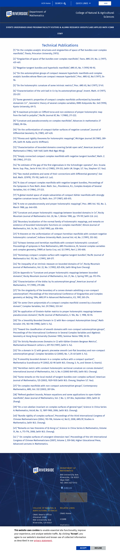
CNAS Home (65, 513)
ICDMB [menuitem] (111, 27)
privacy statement (43, 540)
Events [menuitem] (9, 27)
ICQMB (63, 519)
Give (106, 3)
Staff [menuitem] (60, 33)
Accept (83, 548)
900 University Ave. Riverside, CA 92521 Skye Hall (69, 477)
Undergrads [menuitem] (20, 27)
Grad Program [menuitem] (34, 27)
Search (59, 3)
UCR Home (46, 3)
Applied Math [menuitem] (101, 27)
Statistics (65, 525)
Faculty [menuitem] (46, 27)
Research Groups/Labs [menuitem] (82, 27)
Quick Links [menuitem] (82, 3)
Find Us (73, 494)
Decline (98, 548)
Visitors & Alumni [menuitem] (60, 27)
